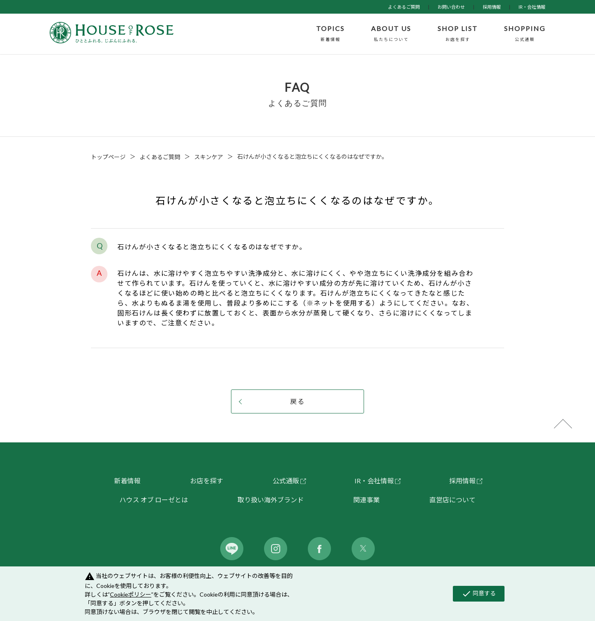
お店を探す (206, 481)
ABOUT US (391, 33)
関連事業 (366, 500)
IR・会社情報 (532, 7)
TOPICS (330, 33)
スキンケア (208, 156)
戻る (297, 401)
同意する (479, 594)
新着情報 (127, 481)
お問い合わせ (451, 7)
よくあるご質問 (404, 7)
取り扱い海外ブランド (271, 500)
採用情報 (492, 7)
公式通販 (286, 481)
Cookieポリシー (130, 594)
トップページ (108, 156)
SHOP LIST (458, 33)
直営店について (452, 500)
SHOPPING (524, 33)
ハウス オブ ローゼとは (153, 500)
